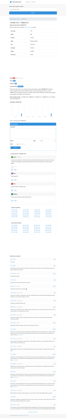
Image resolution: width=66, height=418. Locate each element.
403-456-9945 (37, 230)
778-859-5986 (14, 216)
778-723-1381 (26, 211)
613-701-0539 (13, 322)
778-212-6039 (48, 210)
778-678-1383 (26, 210)
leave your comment (28, 27)
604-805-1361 (48, 227)
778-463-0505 (37, 216)
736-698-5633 (48, 232)
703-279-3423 (13, 279)
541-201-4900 (13, 390)
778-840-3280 (14, 215)
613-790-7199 (37, 232)
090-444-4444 (13, 381)
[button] (33, 12)
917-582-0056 (48, 225)
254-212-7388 (14, 232)
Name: (12, 140)
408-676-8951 (13, 259)
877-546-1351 (13, 273)
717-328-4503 (13, 329)
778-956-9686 (26, 215)
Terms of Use (26, 415)
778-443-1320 (48, 216)
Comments (28, 2)
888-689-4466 (13, 307)
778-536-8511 (48, 211)
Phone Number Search (16, 2)
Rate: (12, 144)
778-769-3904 (26, 213)
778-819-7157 (37, 215)
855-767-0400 (14, 228)
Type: (34, 140)
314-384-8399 (37, 228)
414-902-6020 (26, 232)
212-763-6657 (13, 265)
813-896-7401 (37, 225)
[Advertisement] (33, 66)
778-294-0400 (26, 228)
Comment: (13, 127)
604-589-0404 (14, 227)
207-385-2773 (13, 314)
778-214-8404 (37, 210)
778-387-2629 (48, 215)
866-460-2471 (26, 225)
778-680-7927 (37, 211)
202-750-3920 (13, 300)
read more (21, 334)
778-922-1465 (14, 211)
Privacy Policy (21, 415)
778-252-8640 (14, 210)
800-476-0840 (13, 363)
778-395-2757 (48, 213)
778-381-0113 (14, 213)
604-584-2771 (13, 286)
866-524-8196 (48, 228)
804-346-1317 (48, 230)
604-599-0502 (26, 227)
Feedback (33, 2)
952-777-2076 (13, 346)
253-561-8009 (13, 292)
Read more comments (33, 412)
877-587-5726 (26, 230)
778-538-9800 (37, 213)
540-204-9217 (13, 338)
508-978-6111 (14, 230)
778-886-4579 (26, 216)
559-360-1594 (13, 371)
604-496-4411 (37, 227)
